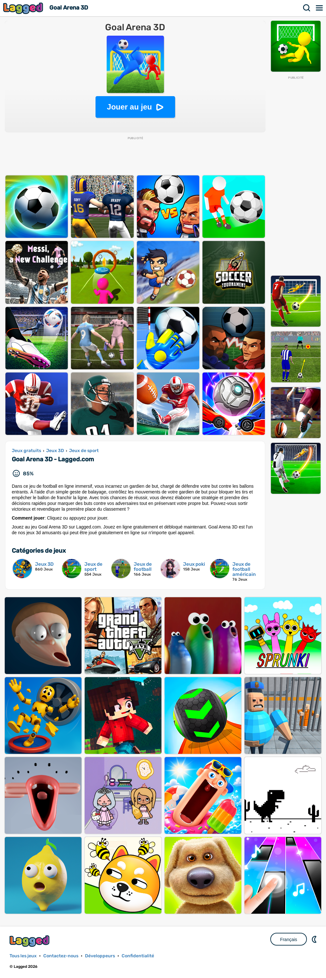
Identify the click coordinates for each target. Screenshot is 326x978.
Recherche (307, 8)
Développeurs (100, 956)
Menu (319, 8)
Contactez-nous (60, 956)
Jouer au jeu (129, 107)
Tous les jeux (23, 956)
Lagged (24, 8)
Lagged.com (30, 941)
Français (288, 939)
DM (314, 939)
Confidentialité (138, 956)
